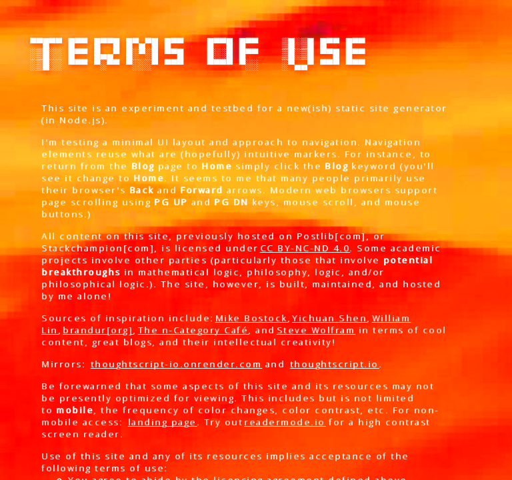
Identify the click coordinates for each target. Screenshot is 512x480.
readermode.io (284, 422)
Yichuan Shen (329, 318)
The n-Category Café (193, 330)
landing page (162, 422)
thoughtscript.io (334, 364)
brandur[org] (98, 330)
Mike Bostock (251, 318)
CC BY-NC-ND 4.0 (305, 248)
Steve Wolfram (316, 330)
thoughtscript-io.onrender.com (176, 364)
